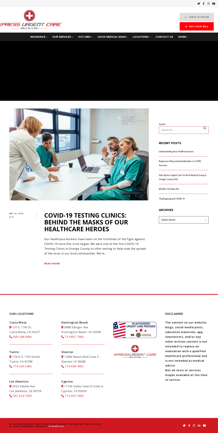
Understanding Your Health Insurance (176, 151)
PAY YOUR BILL (196, 26)
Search (162, 124)
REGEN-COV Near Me (169, 188)
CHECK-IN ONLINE (196, 17)
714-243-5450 (20, 366)
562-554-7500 (20, 396)
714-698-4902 (72, 366)
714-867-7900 (72, 337)
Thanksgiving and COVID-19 (172, 198)
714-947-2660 (72, 396)
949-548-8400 (20, 337)
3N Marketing (56, 426)
